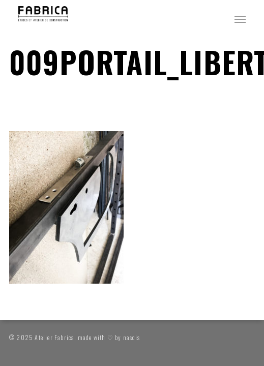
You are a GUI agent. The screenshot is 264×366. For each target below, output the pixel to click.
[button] (240, 19)
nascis (131, 337)
